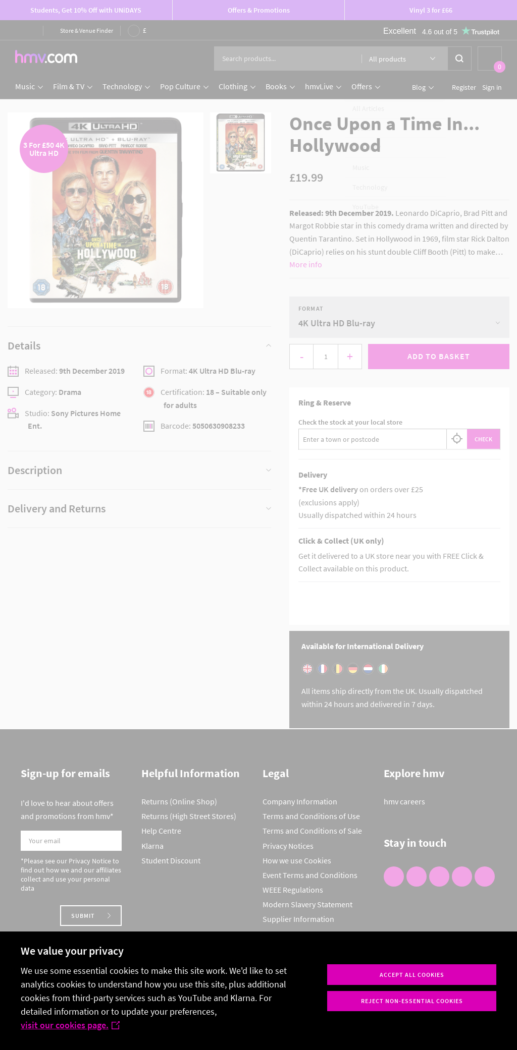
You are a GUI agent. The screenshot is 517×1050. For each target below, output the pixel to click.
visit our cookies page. (70, 1025)
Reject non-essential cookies (412, 1001)
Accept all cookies (412, 974)
